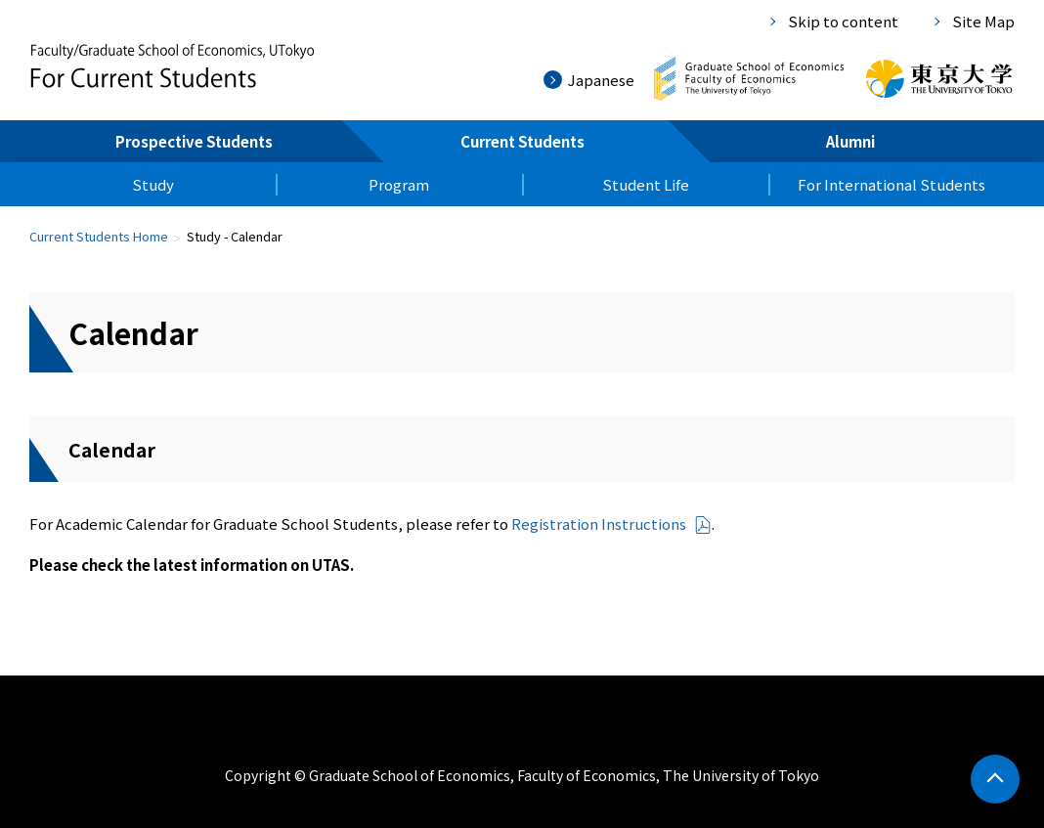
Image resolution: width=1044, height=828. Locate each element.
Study (153, 184)
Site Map (983, 21)
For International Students (891, 184)
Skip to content (843, 21)
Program (399, 184)
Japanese (601, 79)
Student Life (645, 184)
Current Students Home (98, 236)
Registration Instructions (611, 523)
